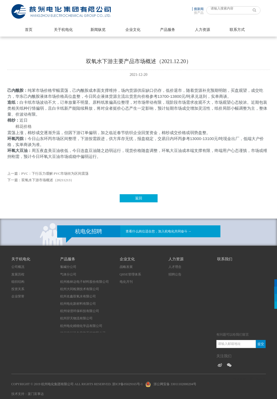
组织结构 (17, 282)
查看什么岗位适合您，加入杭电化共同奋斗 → (158, 231)
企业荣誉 (17, 296)
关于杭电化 (63, 30)
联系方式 (237, 30)
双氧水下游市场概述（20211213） (47, 180)
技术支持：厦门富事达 (27, 394)
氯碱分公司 (68, 267)
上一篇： (14, 173)
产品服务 (167, 30)
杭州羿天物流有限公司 (76, 318)
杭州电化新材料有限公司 (78, 304)
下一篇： (14, 180)
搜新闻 (199, 9)
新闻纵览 (98, 30)
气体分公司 (68, 274)
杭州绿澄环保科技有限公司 (79, 311)
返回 (138, 198)
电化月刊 (126, 282)
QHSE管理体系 (130, 274)
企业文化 (133, 30)
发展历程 (17, 274)
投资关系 (17, 289)
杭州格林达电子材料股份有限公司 (84, 282)
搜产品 (199, 13)
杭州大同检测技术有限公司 (79, 289)
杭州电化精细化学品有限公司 (81, 326)
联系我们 (224, 259)
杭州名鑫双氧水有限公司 (78, 296)
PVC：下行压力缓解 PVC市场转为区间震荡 (55, 173)
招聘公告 (174, 274)
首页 (28, 30)
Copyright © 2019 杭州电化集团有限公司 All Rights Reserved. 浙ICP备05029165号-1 (77, 384)
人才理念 (174, 267)
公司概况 (17, 267)
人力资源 (202, 30)
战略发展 (126, 267)
